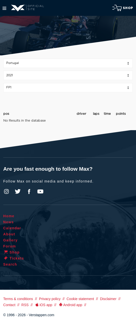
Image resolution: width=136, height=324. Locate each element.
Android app (70, 305)
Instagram (6, 191)
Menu (4, 8)
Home (9, 216)
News (8, 222)
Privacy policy (50, 299)
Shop (122, 8)
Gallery (10, 240)
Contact (9, 305)
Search (10, 264)
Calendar (12, 228)
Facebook (29, 191)
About (9, 234)
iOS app (43, 305)
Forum (9, 246)
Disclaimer (108, 299)
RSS (25, 305)
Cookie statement (80, 299)
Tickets (13, 258)
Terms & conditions (18, 299)
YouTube (40, 191)
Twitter (18, 191)
